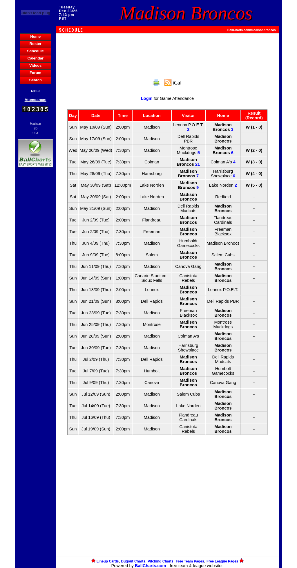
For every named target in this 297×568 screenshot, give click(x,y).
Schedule (35, 51)
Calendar (35, 58)
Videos (35, 65)
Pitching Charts (160, 561)
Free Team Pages (190, 561)
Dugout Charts (133, 561)
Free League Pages (222, 561)
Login (147, 98)
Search (35, 80)
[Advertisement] (35, 269)
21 (197, 164)
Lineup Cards (108, 561)
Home (35, 36)
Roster (35, 44)
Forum (35, 73)
